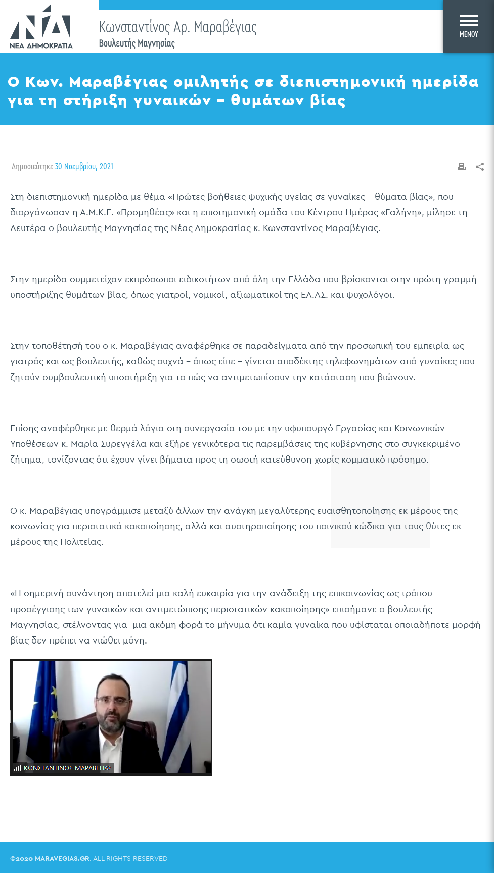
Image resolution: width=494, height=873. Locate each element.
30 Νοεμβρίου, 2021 (84, 166)
